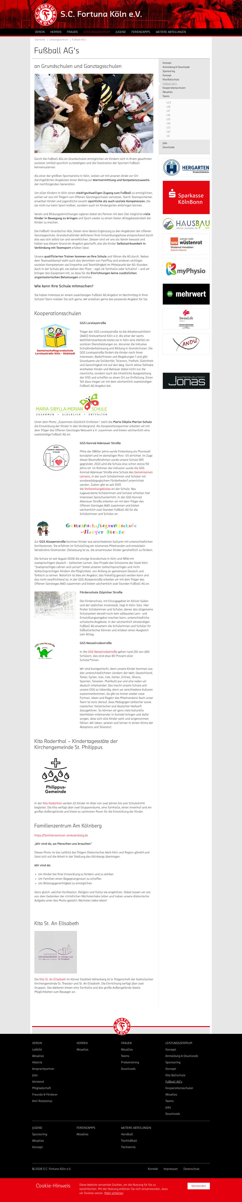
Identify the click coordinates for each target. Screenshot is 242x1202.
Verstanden (198, 1185)
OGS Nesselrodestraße (102, 651)
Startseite (40, 39)
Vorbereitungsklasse (98, 488)
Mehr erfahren (113, 1193)
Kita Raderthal (52, 803)
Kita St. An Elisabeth (52, 979)
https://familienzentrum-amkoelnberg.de (61, 835)
